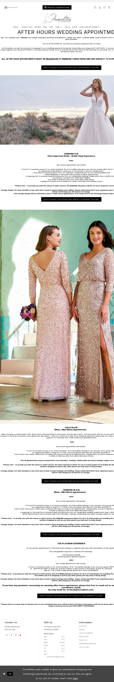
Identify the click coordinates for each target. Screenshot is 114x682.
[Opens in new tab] (7, 635)
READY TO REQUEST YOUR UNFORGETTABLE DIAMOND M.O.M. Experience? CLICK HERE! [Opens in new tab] (71, 534)
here (75, 678)
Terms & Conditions (86, 633)
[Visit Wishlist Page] (104, 7)
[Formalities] (57, 18)
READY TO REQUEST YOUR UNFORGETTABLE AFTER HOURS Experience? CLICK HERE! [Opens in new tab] (71, 67)
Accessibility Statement (87, 643)
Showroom (83, 626)
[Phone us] (11, 7)
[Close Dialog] (4, 673)
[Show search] (95, 7)
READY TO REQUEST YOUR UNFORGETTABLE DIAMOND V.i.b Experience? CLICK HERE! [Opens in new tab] (71, 199)
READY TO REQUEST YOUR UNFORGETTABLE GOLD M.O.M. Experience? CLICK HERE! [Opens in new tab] (71, 481)
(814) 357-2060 (10, 629)
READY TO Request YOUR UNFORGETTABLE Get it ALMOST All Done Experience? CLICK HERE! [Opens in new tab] (71, 596)
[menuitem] (11, 7)
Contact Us (83, 640)
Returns (82, 629)
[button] (100, 7)
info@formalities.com (12, 626)
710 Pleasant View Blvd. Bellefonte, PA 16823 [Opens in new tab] (52, 628)
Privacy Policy (84, 636)
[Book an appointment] (57, 7)
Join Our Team (84, 647)
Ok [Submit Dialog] (10, 673)
